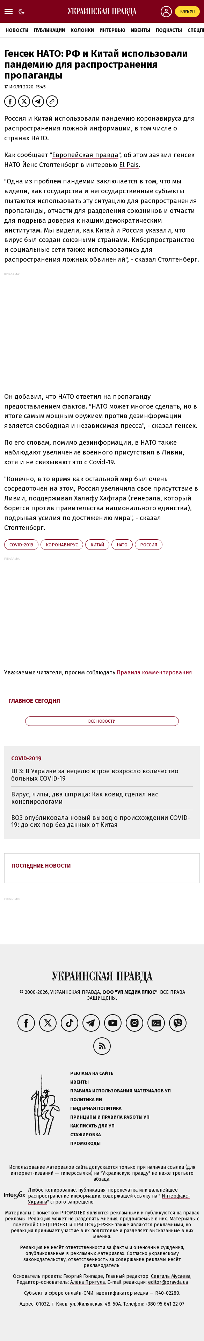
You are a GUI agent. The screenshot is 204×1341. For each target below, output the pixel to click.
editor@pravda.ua (168, 1282)
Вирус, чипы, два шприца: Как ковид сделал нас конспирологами (84, 798)
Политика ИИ (86, 1099)
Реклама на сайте (91, 1073)
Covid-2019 (21, 544)
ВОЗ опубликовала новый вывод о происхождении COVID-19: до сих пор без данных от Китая (100, 821)
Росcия (148, 544)
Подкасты (169, 30)
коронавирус (62, 544)
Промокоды (85, 1143)
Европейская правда (85, 155)
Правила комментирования (154, 672)
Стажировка (85, 1134)
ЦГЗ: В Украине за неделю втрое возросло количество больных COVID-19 (94, 774)
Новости (17, 30)
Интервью (112, 30)
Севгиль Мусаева (170, 1276)
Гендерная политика (96, 1108)
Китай (97, 544)
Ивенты (140, 30)
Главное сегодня (34, 701)
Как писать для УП (92, 1125)
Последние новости (41, 865)
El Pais (129, 165)
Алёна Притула (87, 1282)
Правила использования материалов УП (120, 1090)
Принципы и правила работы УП (110, 1117)
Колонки (82, 30)
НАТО (122, 544)
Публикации (49, 30)
